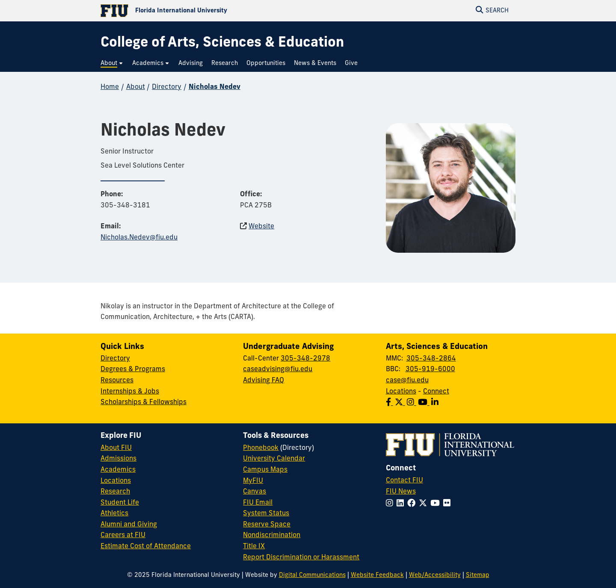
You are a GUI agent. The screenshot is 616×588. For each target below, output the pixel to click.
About (135, 87)
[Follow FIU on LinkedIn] (402, 504)
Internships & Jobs (130, 391)
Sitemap (477, 575)
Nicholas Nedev (214, 87)
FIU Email (257, 502)
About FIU (116, 448)
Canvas (254, 491)
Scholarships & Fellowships (144, 402)
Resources (117, 380)
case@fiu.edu (407, 380)
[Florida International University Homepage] (204, 11)
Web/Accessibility (435, 575)
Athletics (114, 513)
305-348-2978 (305, 358)
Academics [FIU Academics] (118, 470)
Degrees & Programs (133, 369)
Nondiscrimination (271, 535)
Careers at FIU (123, 535)
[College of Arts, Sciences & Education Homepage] (222, 43)
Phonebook (260, 448)
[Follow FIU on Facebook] (413, 504)
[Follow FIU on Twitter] (424, 504)
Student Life (120, 502)
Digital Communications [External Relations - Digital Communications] (312, 575)
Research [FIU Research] (115, 491)
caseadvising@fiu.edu (277, 369)
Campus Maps (265, 470)
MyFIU (253, 481)
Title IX (254, 546)
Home (110, 87)
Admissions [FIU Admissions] (118, 458)
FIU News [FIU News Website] (401, 491)
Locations (401, 391)
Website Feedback (377, 575)
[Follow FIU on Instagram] (391, 504)
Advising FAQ (263, 380)
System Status (266, 513)
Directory (166, 87)
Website (261, 226)
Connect (436, 391)
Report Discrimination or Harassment (301, 557)
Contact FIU (404, 480)
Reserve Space (266, 524)
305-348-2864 (431, 358)
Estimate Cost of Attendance (146, 546)
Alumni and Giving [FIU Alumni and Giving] (129, 524)
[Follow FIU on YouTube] (436, 504)
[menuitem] (112, 63)
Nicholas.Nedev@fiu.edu (139, 237)
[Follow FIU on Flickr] (448, 504)
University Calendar (274, 458)
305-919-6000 (430, 369)
